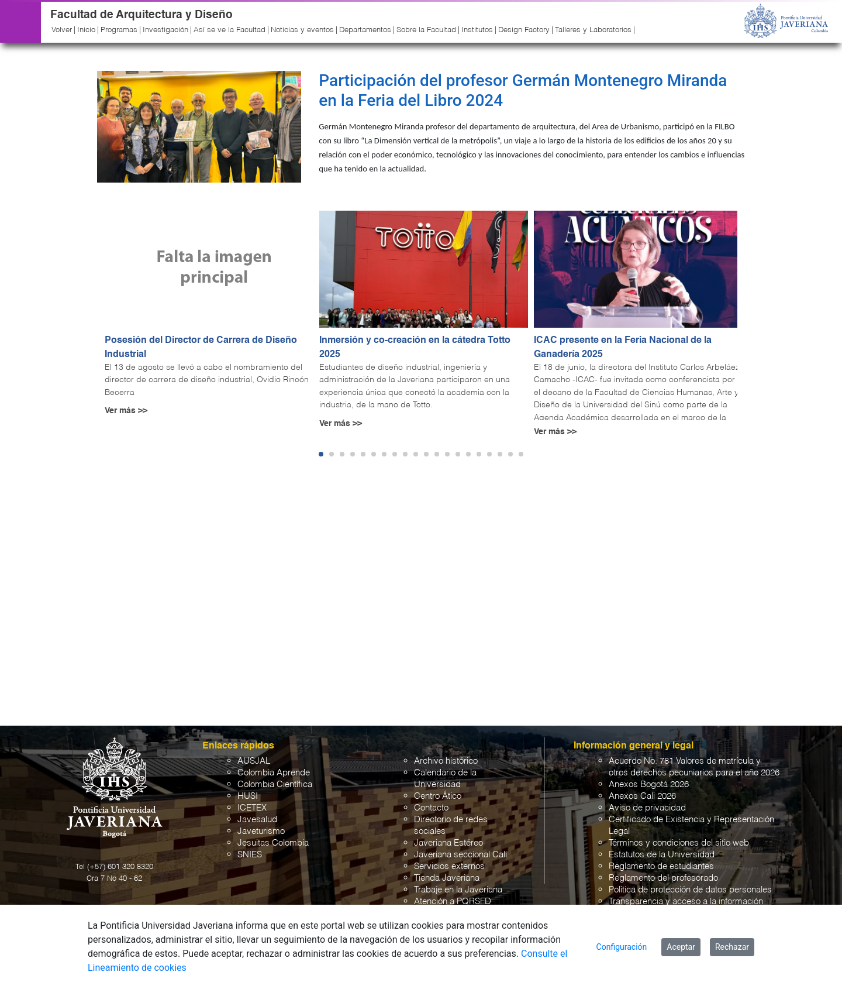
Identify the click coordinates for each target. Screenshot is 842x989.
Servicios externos (449, 866)
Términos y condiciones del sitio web (679, 843)
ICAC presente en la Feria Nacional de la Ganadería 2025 (623, 347)
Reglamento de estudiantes (661, 866)
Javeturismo (261, 831)
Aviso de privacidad (647, 807)
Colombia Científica (274, 784)
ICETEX (252, 807)
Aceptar (681, 947)
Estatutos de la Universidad (662, 854)
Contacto (431, 807)
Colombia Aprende (273, 772)
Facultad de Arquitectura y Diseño (141, 14)
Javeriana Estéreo (448, 843)
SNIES (249, 854)
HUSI (247, 796)
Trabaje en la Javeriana (458, 889)
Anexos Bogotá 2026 (649, 784)
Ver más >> (126, 411)
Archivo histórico (446, 761)
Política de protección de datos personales (690, 889)
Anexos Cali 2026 (642, 796)
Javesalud (257, 819)
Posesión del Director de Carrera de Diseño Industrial (201, 347)
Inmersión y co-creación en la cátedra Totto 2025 (414, 347)
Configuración (621, 947)
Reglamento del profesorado (663, 878)
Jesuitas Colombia (273, 843)
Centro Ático (437, 796)
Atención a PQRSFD (452, 901)
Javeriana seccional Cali (460, 854)
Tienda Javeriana (446, 878)
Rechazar (732, 947)
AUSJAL (253, 761)
